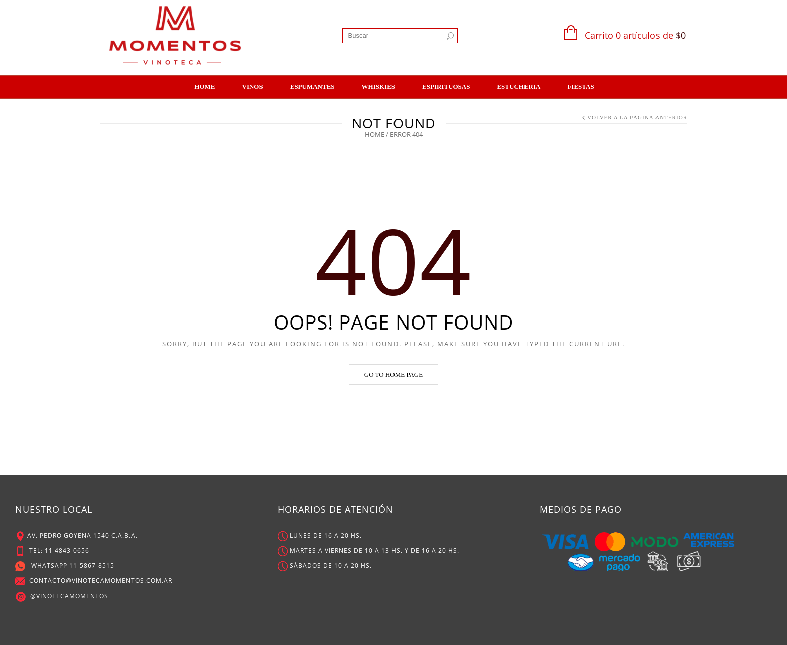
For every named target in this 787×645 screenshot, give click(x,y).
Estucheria (518, 86)
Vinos (252, 86)
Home (204, 86)
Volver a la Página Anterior (637, 117)
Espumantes (312, 86)
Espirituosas (446, 86)
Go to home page (393, 374)
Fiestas (580, 86)
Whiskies (378, 86)
